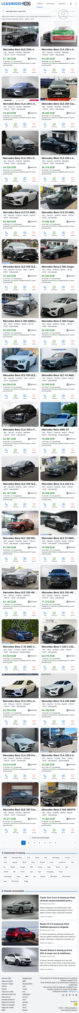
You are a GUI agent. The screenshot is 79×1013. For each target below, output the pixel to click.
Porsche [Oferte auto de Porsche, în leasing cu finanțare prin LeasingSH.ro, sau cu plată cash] (25, 997)
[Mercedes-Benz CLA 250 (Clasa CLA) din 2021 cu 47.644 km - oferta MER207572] (58, 44)
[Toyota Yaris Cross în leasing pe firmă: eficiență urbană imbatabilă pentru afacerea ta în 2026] (39, 907)
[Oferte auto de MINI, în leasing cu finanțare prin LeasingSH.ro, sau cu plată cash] (26, 876)
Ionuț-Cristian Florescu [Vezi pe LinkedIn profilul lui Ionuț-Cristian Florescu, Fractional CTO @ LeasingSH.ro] (75, 1004)
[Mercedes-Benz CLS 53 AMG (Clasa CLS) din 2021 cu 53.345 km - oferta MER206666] (58, 207)
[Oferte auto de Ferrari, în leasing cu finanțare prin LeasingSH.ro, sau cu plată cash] (22, 872)
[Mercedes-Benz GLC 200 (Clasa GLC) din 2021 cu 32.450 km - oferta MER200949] (20, 533)
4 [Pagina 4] (39, 843)
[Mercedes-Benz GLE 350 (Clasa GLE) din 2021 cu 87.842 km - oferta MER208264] (20, 44)
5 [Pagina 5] (44, 843)
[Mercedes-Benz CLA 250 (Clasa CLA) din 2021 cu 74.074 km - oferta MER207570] (20, 99)
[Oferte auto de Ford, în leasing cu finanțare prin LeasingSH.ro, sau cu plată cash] (45, 857)
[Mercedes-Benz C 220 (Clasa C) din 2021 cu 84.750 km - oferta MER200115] (58, 642)
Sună (6, 70)
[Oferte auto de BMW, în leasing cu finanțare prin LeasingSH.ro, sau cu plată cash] (5, 857)
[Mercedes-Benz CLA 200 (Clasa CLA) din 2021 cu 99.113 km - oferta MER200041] (58, 696)
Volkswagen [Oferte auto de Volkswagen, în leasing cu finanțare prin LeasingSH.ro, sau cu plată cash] (26, 994)
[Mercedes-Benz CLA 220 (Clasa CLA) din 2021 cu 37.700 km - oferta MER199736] (58, 750)
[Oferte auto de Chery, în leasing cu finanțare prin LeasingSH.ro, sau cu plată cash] (49, 867)
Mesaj (24, 70)
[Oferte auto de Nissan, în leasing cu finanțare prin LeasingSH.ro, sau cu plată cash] (58, 867)
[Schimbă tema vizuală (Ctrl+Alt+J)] (76, 4)
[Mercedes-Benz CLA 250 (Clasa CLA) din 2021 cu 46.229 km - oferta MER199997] (20, 750)
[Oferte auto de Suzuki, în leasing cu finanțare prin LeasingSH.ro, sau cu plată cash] (40, 867)
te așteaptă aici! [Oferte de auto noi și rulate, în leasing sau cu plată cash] (72, 991)
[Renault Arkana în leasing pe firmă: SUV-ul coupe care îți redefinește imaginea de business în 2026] (39, 959)
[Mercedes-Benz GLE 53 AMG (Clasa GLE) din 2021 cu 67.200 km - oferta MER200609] (58, 533)
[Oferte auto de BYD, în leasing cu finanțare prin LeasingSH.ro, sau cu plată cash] (31, 867)
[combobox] (30, 11)
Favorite (34, 70)
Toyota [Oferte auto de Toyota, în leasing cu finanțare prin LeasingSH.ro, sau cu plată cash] (25, 989)
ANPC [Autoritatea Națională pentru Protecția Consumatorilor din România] (3, 1010)
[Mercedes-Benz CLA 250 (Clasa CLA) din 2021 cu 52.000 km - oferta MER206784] (58, 153)
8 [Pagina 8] (55, 843)
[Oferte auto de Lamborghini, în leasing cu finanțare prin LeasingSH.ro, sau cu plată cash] (8, 876)
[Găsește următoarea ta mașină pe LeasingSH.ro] (16, 3)
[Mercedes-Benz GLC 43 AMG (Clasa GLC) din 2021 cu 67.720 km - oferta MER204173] (58, 370)
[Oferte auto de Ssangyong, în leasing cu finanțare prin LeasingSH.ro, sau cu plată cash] (50, 872)
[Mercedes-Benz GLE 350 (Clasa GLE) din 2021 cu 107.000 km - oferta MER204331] (20, 370)
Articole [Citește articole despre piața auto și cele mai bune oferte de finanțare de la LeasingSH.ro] (4, 986)
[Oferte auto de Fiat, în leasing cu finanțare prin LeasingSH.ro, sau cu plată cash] (34, 876)
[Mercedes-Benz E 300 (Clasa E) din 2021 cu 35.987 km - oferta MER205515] (58, 261)
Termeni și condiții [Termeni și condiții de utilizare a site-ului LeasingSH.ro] (7, 992)
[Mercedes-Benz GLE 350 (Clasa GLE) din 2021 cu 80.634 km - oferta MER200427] (58, 587)
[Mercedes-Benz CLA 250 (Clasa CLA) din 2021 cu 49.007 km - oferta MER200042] (20, 696)
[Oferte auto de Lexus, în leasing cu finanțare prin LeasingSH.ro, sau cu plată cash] (52, 862)
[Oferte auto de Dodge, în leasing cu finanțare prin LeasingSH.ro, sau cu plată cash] (26, 881)
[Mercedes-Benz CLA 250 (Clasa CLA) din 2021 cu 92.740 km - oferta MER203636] (20, 424)
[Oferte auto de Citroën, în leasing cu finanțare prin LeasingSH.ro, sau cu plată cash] (6, 872)
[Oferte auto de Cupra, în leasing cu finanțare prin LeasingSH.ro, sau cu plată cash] (39, 872)
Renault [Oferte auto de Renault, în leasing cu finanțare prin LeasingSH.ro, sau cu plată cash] (25, 1010)
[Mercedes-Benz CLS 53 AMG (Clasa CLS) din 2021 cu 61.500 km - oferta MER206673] (20, 207)
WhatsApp (15, 70)
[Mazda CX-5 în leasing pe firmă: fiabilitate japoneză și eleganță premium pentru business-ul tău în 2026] (39, 933)
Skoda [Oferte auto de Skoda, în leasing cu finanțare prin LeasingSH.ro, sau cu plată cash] (25, 1005)
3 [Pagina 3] (34, 843)
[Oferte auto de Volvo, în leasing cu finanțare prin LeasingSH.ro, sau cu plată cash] (5, 862)
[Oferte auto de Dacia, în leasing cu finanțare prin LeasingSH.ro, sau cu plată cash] (33, 862)
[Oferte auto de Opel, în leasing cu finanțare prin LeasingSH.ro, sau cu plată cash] (66, 867)
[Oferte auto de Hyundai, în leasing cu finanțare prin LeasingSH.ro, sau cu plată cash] (14, 862)
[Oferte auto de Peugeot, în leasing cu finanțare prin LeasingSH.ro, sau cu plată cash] (22, 867)
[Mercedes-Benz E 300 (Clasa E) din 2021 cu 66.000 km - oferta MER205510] (58, 316)
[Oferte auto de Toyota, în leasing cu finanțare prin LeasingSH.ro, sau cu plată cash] (37, 857)
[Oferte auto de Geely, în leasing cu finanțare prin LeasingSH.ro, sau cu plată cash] (18, 876)
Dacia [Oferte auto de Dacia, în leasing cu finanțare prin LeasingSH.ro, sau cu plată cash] (24, 1007)
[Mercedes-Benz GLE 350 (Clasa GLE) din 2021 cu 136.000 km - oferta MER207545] (58, 99)
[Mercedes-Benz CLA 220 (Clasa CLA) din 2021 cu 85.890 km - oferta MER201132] (58, 479)
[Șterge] (52, 11)
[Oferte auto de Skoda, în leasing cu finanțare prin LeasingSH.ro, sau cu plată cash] (24, 862)
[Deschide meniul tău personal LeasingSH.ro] (71, 4)
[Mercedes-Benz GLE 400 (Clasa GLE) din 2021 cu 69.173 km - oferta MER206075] (20, 261)
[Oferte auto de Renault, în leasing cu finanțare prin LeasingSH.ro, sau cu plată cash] (42, 862)
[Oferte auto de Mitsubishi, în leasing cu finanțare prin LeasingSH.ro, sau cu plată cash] (53, 876)
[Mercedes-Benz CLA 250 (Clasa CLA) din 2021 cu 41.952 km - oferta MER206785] (20, 153)
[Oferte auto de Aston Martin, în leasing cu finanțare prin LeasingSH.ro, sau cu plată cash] (66, 876)
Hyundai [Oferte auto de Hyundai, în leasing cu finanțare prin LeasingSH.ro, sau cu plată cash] (25, 1002)
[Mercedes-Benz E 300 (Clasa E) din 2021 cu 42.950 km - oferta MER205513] (20, 316)
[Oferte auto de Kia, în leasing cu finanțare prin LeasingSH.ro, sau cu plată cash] (5, 867)
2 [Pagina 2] (28, 843)
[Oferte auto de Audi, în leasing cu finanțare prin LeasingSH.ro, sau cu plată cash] (28, 857)
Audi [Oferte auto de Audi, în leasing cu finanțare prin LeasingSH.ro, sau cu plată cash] (24, 986)
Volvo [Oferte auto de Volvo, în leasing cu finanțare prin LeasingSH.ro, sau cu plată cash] (24, 999)
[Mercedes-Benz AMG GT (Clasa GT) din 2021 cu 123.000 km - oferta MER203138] (58, 424)
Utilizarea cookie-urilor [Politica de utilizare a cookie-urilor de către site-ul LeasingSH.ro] (9, 994)
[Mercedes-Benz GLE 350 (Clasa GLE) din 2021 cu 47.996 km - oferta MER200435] (20, 587)
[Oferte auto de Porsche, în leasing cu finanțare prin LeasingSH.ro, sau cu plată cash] (67, 857)
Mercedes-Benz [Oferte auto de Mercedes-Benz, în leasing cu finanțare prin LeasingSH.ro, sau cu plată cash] (27, 984)
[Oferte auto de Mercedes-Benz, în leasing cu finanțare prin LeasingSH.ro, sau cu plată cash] (17, 857)
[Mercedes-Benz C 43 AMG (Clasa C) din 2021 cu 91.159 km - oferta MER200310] (20, 642)
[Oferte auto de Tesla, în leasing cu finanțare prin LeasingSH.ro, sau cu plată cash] (72, 862)
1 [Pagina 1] (23, 843)
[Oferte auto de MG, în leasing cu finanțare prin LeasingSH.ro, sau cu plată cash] (14, 872)
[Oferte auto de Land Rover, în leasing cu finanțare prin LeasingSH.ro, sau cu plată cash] (62, 862)
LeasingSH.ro (72, 1008)
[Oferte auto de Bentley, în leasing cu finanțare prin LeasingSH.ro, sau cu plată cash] (43, 876)
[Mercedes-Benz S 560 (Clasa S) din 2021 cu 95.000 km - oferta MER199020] (58, 804)
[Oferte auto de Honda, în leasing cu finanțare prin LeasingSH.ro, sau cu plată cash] (61, 872)
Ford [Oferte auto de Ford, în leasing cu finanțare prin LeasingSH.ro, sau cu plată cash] (24, 992)
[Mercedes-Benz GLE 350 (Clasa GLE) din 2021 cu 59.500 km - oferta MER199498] (20, 804)
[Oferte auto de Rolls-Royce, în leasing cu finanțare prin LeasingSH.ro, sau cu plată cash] (15, 881)
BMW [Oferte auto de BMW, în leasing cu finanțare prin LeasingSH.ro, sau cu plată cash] (24, 981)
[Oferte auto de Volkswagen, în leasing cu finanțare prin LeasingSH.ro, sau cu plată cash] (56, 857)
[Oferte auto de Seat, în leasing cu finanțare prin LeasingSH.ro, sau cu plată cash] (5, 881)
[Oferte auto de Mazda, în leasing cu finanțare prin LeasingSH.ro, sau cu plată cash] (13, 867)
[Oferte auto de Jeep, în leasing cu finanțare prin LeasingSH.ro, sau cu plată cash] (31, 872)
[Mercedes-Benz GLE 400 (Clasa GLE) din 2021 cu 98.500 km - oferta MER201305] (20, 479)
